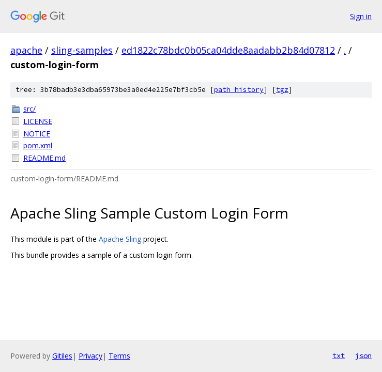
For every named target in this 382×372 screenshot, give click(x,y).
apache (26, 50)
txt (338, 355)
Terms (119, 356)
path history (239, 89)
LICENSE (37, 121)
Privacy (90, 356)
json (363, 355)
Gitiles (62, 356)
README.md (44, 158)
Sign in (361, 16)
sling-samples (82, 50)
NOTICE (36, 133)
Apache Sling (120, 239)
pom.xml (37, 145)
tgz (282, 89)
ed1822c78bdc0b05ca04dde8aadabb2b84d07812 (228, 50)
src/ (29, 109)
